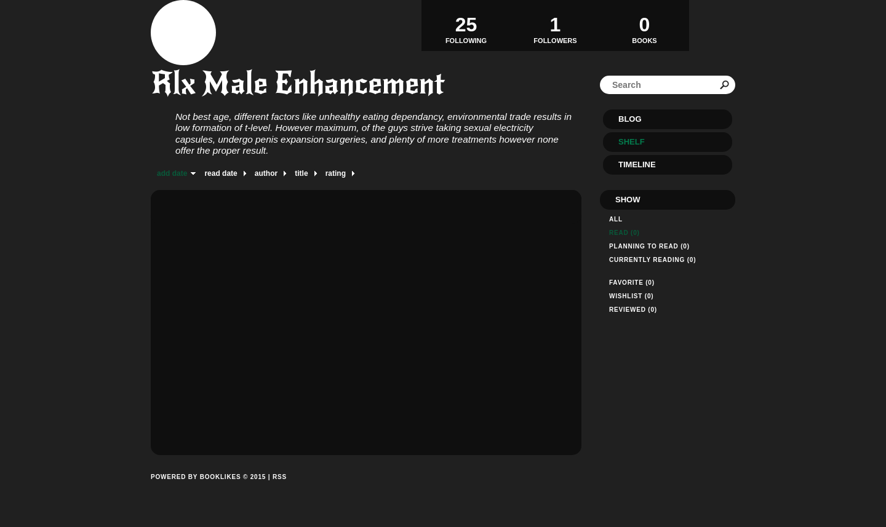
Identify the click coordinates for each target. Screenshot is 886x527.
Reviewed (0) (633, 309)
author (266, 173)
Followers (555, 25)
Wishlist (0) (631, 296)
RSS (280, 477)
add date (172, 173)
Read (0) (624, 232)
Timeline (637, 164)
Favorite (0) (632, 282)
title (301, 173)
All (616, 219)
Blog (630, 119)
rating (335, 173)
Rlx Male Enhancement (298, 83)
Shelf (631, 141)
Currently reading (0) (652, 259)
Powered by (208, 490)
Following (466, 25)
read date (220, 173)
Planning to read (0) (649, 246)
